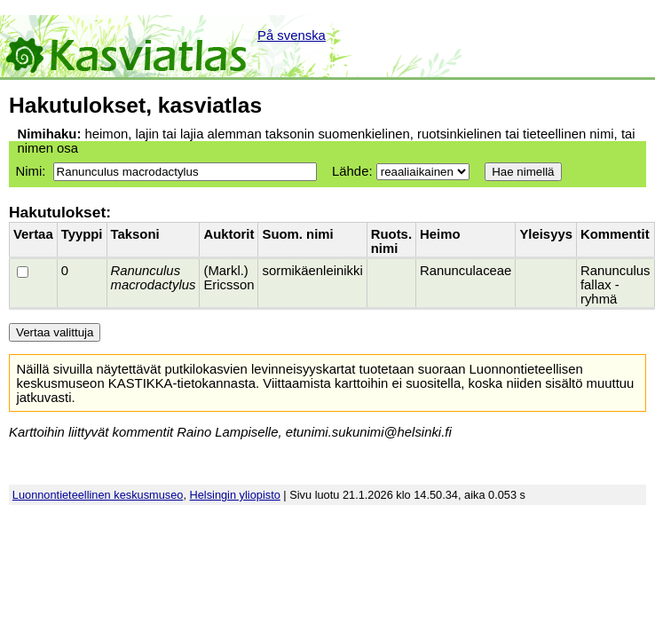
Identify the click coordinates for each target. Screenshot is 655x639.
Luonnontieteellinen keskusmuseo (98, 494)
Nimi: (30, 171)
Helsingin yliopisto (235, 494)
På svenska (291, 35)
